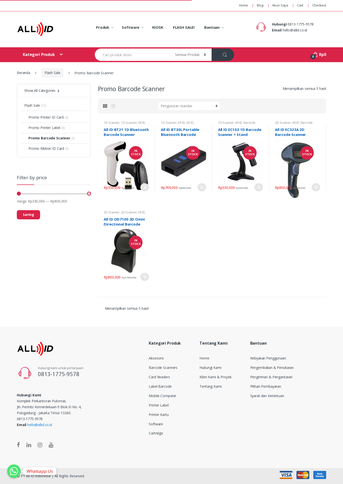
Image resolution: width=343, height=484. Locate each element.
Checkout (319, 5)
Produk (102, 27)
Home (243, 5)
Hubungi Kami (210, 367)
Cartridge (156, 433)
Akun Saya (280, 5)
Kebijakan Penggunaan (268, 358)
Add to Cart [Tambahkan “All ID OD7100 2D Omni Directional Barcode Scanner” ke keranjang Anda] (144, 277)
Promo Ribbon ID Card (44, 148)
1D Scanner (112, 123)
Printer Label (159, 405)
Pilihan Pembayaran (265, 386)
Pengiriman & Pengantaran (271, 377)
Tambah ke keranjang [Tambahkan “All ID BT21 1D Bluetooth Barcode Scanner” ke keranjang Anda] (144, 187)
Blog (260, 5)
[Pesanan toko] (189, 106)
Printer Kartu (159, 414)
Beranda (23, 72)
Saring (28, 214)
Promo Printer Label (42, 127)
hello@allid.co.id (39, 424)
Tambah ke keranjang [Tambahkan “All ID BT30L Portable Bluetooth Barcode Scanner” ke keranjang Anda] (201, 187)
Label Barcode (160, 386)
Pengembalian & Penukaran (272, 367)
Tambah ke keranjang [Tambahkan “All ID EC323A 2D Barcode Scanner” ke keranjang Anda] (315, 187)
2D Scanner (283, 123)
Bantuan (212, 27)
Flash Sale (52, 72)
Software (130, 27)
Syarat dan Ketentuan (267, 395)
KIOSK (157, 27)
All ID (141, 123)
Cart (300, 5)
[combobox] (132, 55)
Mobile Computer (162, 395)
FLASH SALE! (184, 27)
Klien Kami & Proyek (215, 377)
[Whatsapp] (14, 471)
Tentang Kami (210, 386)
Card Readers (159, 377)
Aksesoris (156, 358)
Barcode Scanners (163, 367)
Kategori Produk (39, 54)
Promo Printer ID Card (44, 117)
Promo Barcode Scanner (47, 138)
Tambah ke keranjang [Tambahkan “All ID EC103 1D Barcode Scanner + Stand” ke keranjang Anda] (258, 187)
